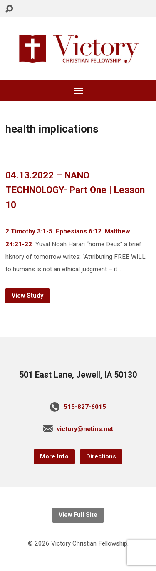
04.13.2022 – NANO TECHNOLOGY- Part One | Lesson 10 (75, 190)
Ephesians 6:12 (79, 231)
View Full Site (78, 514)
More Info (54, 456)
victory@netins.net (85, 429)
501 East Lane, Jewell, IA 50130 (78, 375)
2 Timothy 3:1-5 (28, 231)
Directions (101, 456)
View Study (27, 295)
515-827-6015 (85, 407)
